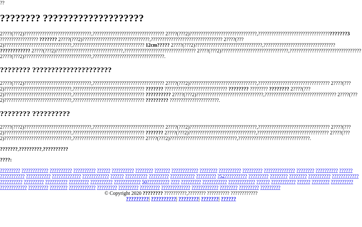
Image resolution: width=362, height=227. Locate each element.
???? (175, 181)
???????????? (34, 170)
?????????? (61, 170)
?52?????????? (232, 176)
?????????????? (279, 170)
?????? (103, 170)
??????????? (12, 176)
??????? (162, 170)
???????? (144, 170)
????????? (10, 170)
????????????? (66, 176)
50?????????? (155, 181)
